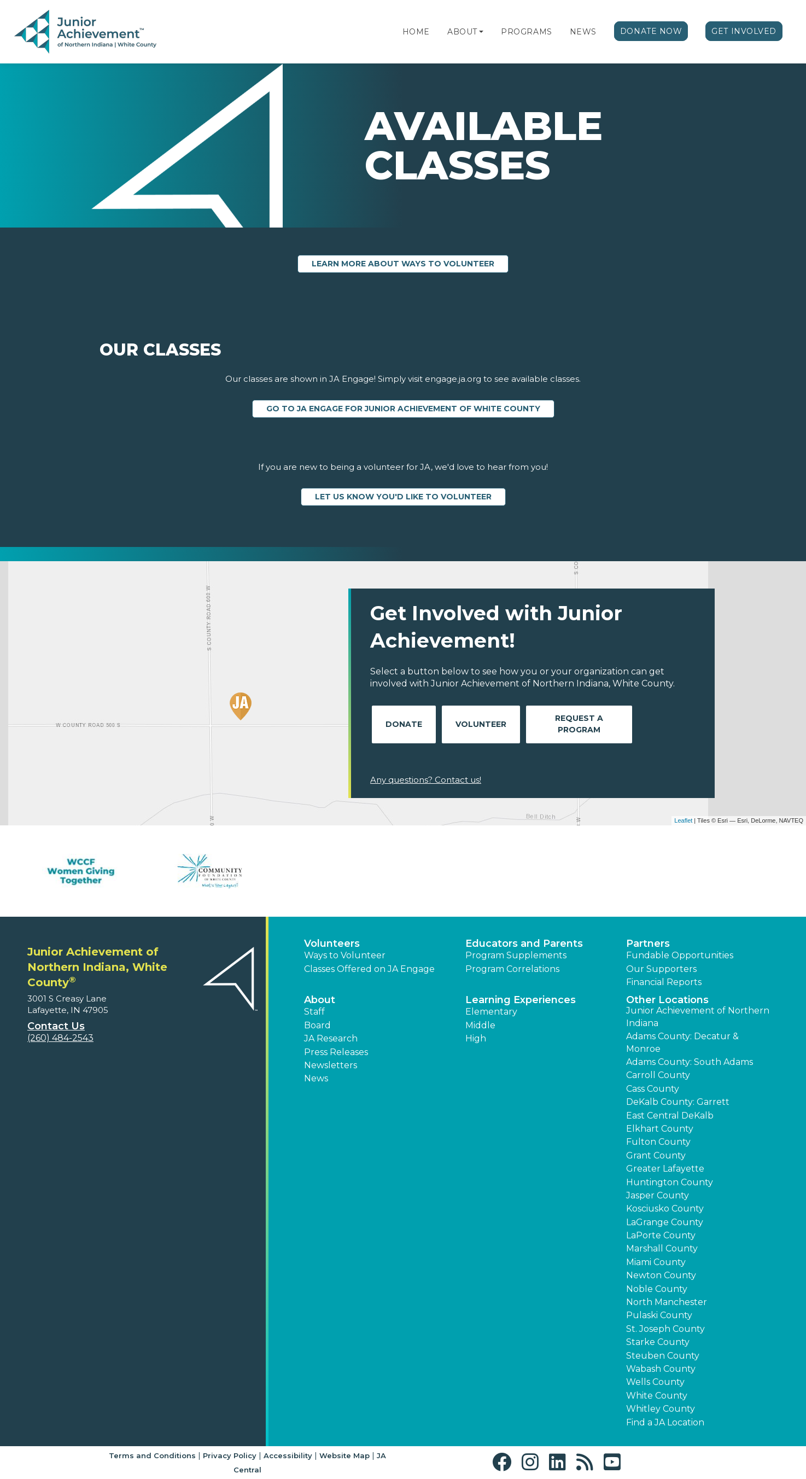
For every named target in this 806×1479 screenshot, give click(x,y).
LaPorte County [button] (661, 1235)
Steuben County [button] (662, 1355)
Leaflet (683, 820)
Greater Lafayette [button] (665, 1168)
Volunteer (480, 724)
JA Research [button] (331, 1038)
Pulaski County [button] (659, 1315)
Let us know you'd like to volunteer (403, 497)
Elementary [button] (491, 1011)
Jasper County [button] (657, 1195)
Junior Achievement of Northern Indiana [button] (697, 1016)
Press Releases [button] (336, 1052)
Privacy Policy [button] (229, 1455)
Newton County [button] (661, 1275)
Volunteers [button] (332, 943)
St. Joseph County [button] (665, 1329)
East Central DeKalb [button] (670, 1115)
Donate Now (651, 31)
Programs (526, 32)
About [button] (319, 1000)
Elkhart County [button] (659, 1128)
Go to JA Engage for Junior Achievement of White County (403, 409)
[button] (481, 32)
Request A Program (579, 724)
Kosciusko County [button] (665, 1208)
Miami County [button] (656, 1262)
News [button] (316, 1078)
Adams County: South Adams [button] (689, 1062)
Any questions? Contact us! (425, 780)
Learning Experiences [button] (520, 1000)
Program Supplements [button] (515, 955)
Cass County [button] (652, 1089)
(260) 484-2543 (60, 1038)
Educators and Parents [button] (524, 943)
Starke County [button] (658, 1342)
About (462, 32)
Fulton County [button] (658, 1142)
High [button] (475, 1038)
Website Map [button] (344, 1455)
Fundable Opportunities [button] (679, 955)
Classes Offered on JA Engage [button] (369, 969)
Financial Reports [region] (664, 982)
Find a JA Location (665, 1422)
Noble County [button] (656, 1289)
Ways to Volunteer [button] (345, 955)
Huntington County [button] (669, 1182)
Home (416, 32)
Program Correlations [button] (512, 969)
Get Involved (743, 31)
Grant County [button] (656, 1155)
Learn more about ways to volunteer (403, 264)
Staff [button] (314, 1011)
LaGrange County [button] (664, 1222)
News (583, 32)
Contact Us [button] (56, 1026)
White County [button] (656, 1395)
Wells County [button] (655, 1382)
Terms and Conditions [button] (152, 1455)
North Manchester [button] (666, 1302)
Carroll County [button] (658, 1075)
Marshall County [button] (662, 1248)
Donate (404, 724)
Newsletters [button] (330, 1065)
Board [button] (317, 1025)
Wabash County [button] (661, 1369)
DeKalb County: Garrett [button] (677, 1102)
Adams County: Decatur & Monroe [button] (682, 1042)
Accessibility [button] (288, 1455)
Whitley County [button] (660, 1409)
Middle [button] (480, 1025)
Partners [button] (648, 943)
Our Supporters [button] (661, 969)
